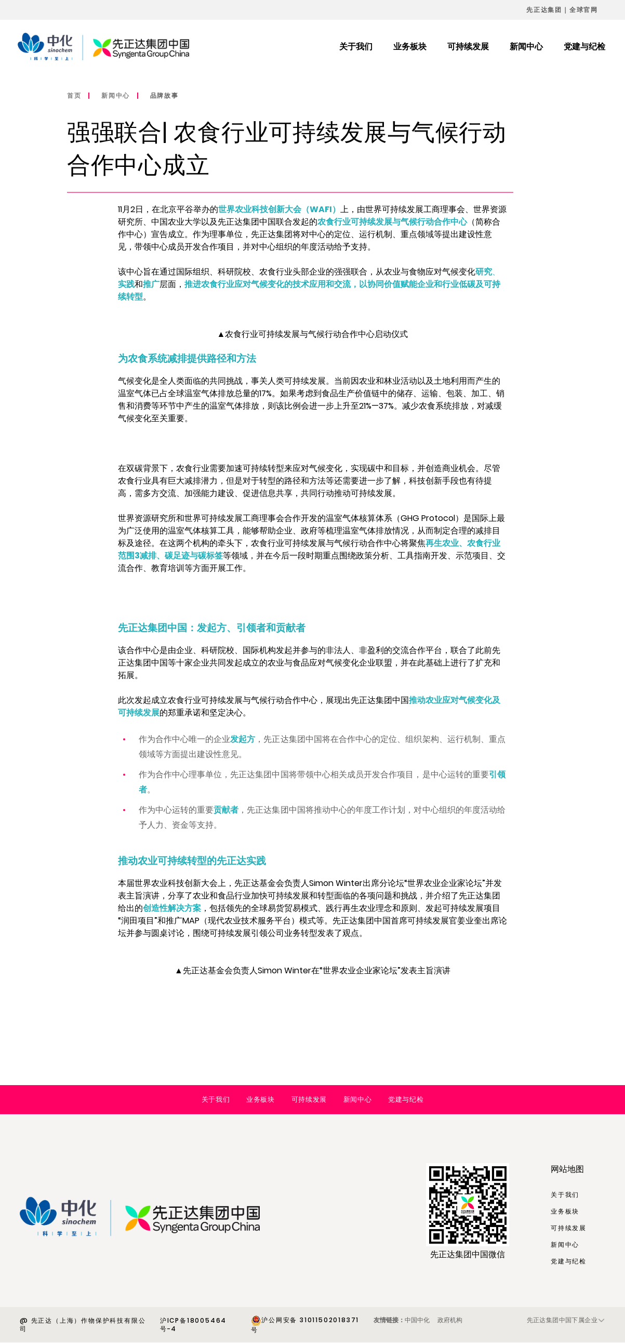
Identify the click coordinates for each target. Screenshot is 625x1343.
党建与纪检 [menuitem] (584, 47)
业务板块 (260, 1099)
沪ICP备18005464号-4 (193, 1324)
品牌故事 (164, 95)
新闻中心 (115, 95)
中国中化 (417, 1319)
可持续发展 (309, 1099)
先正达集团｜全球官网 (562, 9)
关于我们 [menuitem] (356, 47)
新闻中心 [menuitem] (526, 47)
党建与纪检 (405, 1099)
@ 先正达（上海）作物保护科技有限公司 (82, 1324)
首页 (74, 95)
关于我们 (216, 1099)
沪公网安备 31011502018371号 (305, 1324)
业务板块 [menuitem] (410, 47)
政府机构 (449, 1319)
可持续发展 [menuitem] (468, 47)
